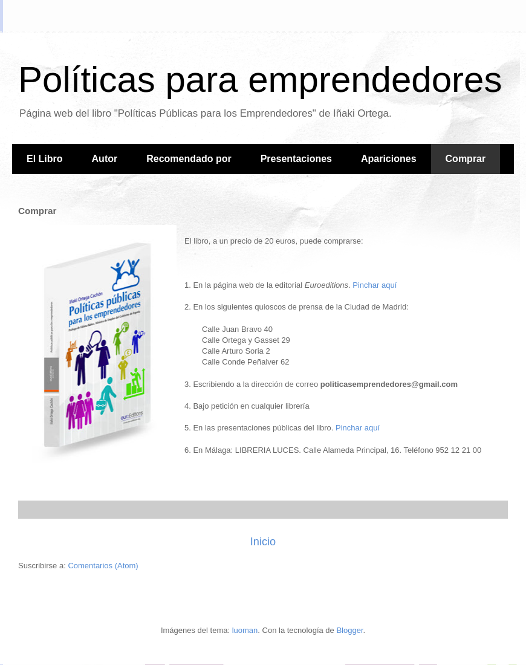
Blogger (349, 630)
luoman (245, 630)
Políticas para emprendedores (260, 79)
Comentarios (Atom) (103, 565)
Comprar (466, 159)
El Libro (45, 159)
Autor (105, 159)
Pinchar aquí (374, 285)
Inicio (263, 542)
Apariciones (389, 159)
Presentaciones (296, 159)
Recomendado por (188, 159)
